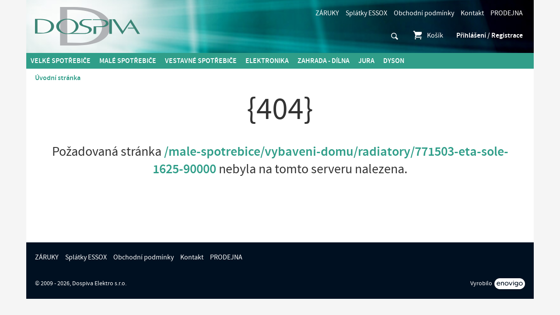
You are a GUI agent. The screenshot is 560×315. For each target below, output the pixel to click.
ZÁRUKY (327, 13)
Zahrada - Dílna (324, 61)
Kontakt (472, 13)
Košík (427, 35)
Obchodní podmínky (424, 13)
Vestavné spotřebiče (201, 61)
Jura (366, 61)
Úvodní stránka (57, 78)
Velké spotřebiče (61, 61)
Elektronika (267, 61)
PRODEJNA (506, 13)
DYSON (393, 61)
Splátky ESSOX (366, 13)
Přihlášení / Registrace (489, 35)
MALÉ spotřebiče (127, 61)
